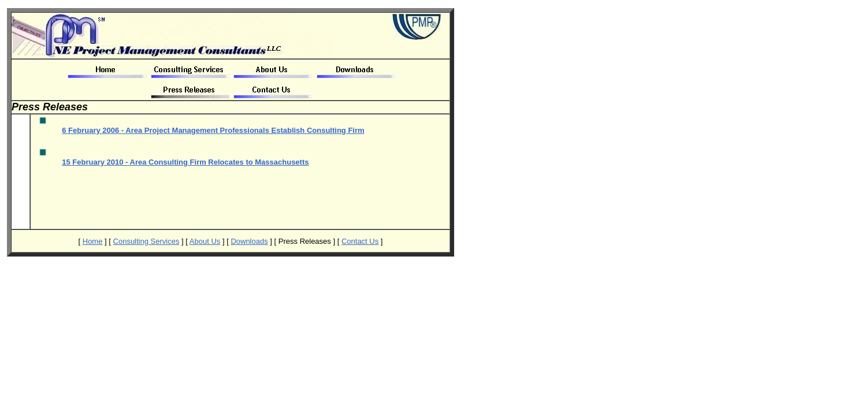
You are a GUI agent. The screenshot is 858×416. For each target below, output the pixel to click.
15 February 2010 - (185, 162)
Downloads (249, 241)
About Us (205, 241)
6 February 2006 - (213, 130)
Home (93, 241)
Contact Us (359, 241)
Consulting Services (146, 241)
